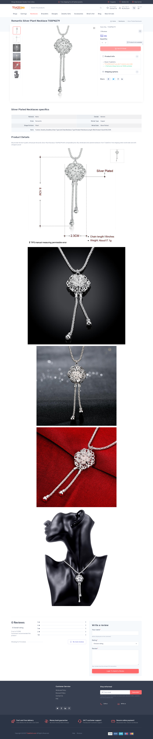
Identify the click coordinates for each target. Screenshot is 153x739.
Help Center (137, 2)
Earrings (24, 14)
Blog (99, 14)
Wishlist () (124, 2)
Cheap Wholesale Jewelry (19, 2)
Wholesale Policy (61, 690)
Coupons (112, 2)
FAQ (57, 699)
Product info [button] (108, 56)
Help (73, 733)
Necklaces (34, 14)
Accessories (78, 14)
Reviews (79, 733)
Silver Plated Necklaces (135, 21)
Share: (102, 79)
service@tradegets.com (128, 706)
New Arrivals (109, 14)
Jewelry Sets (66, 14)
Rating (95, 640)
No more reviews (77, 642)
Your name (96, 630)
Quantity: (103, 39)
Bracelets (44, 14)
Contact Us (59, 696)
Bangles (55, 14)
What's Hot (90, 14)
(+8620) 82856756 (110, 706)
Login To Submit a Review (115, 671)
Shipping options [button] (110, 72)
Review (95, 648)
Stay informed (106, 687)
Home (113, 21)
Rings (15, 14)
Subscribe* (135, 692)
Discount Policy (60, 693)
